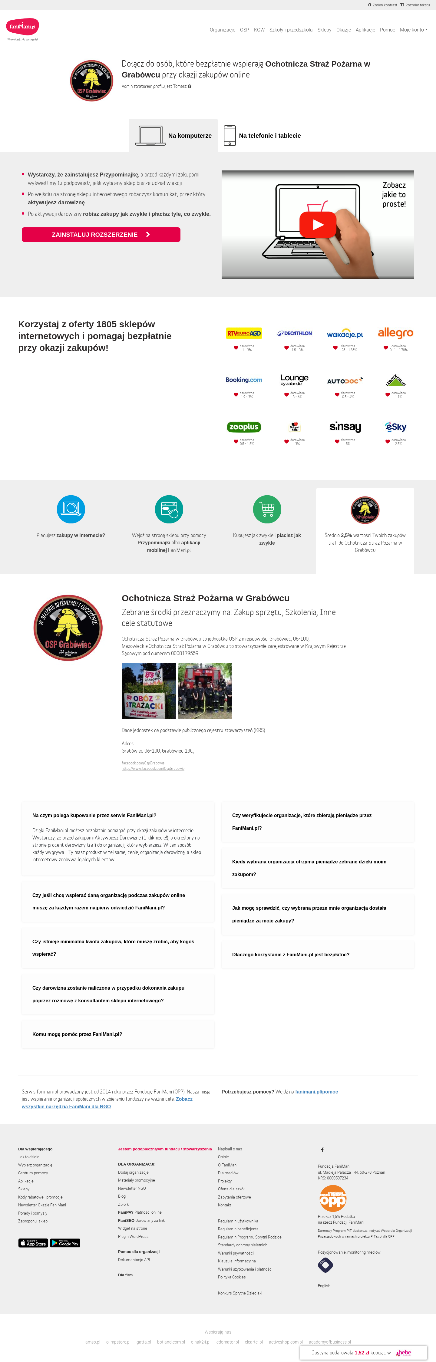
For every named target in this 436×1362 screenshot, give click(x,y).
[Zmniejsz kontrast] (382, 5)
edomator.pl (227, 1342)
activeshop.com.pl (286, 1342)
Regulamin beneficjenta (238, 1229)
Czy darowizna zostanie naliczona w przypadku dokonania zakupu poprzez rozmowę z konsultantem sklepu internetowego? (108, 994)
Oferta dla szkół (231, 1189)
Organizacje (222, 29)
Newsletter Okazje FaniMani (42, 1205)
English (324, 1285)
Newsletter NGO (132, 1188)
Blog (122, 1196)
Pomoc (387, 29)
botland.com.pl (171, 1342)
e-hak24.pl (200, 1342)
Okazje (343, 29)
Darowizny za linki (142, 1220)
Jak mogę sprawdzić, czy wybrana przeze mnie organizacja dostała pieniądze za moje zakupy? (309, 914)
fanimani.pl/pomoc (316, 1091)
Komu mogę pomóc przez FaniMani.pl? (77, 1034)
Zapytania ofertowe (234, 1197)
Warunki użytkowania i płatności (245, 1269)
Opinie (223, 1156)
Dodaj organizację (133, 1172)
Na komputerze (190, 135)
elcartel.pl (254, 1342)
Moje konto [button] (412, 29)
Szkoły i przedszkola (291, 29)
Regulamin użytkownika (238, 1221)
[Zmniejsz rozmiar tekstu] (415, 5)
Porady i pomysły (32, 1213)
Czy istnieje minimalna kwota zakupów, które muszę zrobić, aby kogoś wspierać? (113, 948)
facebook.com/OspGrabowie (143, 763)
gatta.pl (144, 1342)
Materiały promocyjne (136, 1180)
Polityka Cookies (232, 1277)
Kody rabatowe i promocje (40, 1197)
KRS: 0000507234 (333, 1178)
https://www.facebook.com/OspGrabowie (153, 768)
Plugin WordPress (133, 1236)
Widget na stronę (132, 1228)
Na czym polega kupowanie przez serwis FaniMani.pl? (94, 815)
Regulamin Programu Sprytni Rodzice (250, 1237)
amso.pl (92, 1342)
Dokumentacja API (134, 1259)
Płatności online (140, 1212)
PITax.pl (376, 1236)
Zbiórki (124, 1204)
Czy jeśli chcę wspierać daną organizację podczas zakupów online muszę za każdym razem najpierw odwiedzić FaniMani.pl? (108, 902)
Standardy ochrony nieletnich (242, 1245)
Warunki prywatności (236, 1253)
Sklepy (325, 29)
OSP (244, 29)
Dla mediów (228, 1173)
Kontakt (224, 1205)
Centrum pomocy (33, 1173)
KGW (259, 29)
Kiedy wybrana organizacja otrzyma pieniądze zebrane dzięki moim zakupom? (309, 868)
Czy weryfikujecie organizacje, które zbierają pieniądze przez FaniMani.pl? (302, 822)
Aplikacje (365, 29)
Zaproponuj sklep (33, 1221)
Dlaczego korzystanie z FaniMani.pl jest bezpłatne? (291, 954)
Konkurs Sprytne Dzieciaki (240, 1293)
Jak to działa (28, 1156)
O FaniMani (227, 1165)
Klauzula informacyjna (237, 1261)
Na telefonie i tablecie (270, 135)
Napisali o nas (230, 1149)
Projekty (225, 1181)
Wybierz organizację (35, 1165)
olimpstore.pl (118, 1342)
